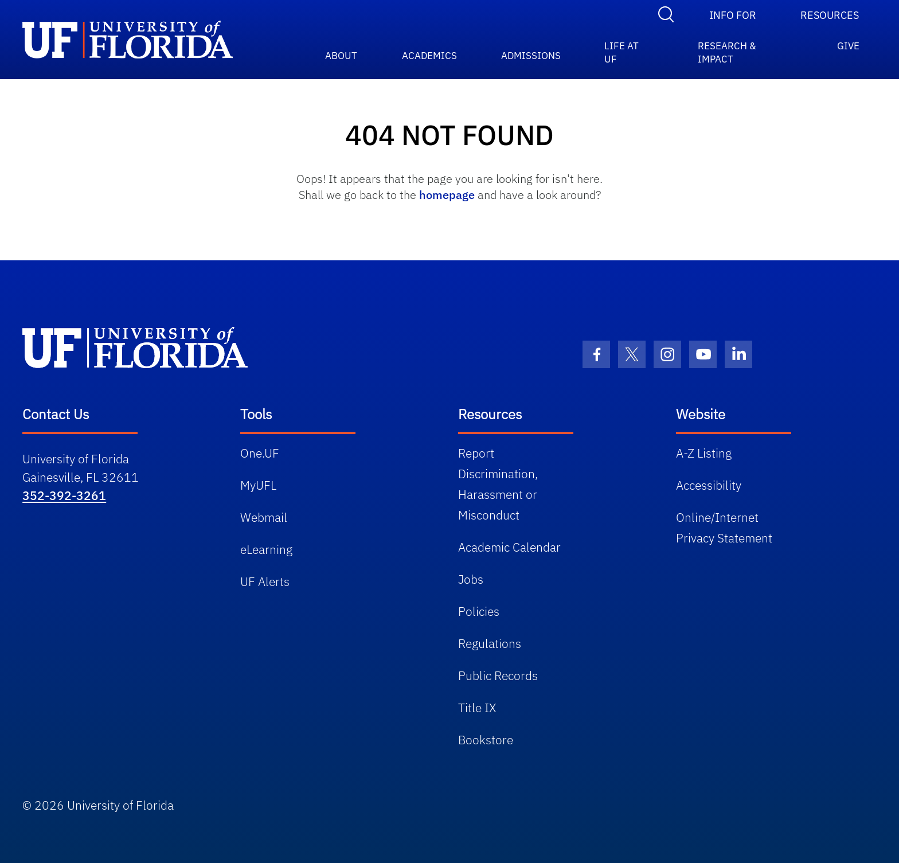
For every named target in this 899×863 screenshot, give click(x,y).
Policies (478, 611)
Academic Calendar (509, 547)
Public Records (498, 675)
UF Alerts (265, 581)
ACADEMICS (429, 53)
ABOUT (341, 53)
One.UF (259, 453)
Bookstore (485, 740)
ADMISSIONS (531, 53)
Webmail (263, 517)
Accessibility (708, 485)
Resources (829, 15)
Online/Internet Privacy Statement (724, 527)
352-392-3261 (64, 495)
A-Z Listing (704, 453)
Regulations (489, 643)
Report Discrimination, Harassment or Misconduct (498, 484)
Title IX (477, 708)
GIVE (848, 46)
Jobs (470, 579)
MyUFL (258, 485)
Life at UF (621, 48)
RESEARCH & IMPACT (727, 48)
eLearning (266, 549)
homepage (447, 194)
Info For (732, 15)
